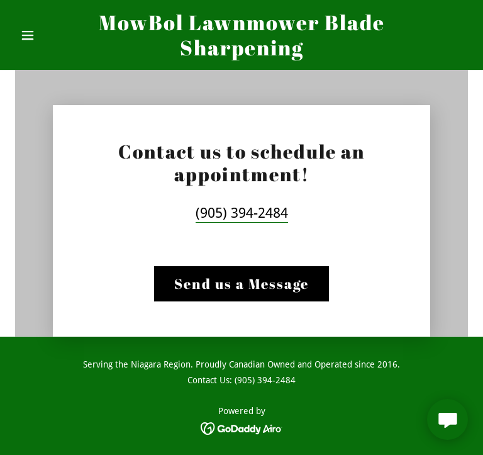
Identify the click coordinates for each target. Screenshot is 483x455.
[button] (49, 35)
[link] (241, 52)
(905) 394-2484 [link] (242, 213)
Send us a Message (241, 283)
